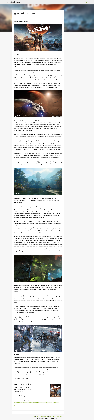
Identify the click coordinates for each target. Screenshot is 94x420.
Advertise (46, 416)
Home (33, 416)
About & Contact (39, 416)
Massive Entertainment (27, 402)
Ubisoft (50, 402)
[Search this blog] (84, 2)
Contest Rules (52, 416)
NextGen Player (13, 2)
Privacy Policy (59, 416)
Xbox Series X (55, 402)
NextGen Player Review (37, 402)
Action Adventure (18, 402)
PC (44, 402)
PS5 (46, 402)
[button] (14, 17)
